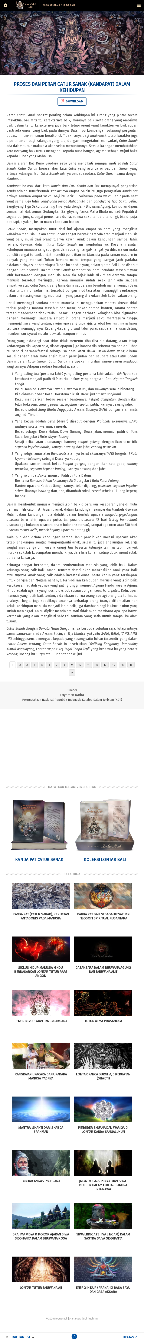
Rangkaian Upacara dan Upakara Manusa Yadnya (41, 1076)
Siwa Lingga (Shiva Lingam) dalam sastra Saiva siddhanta (103, 1236)
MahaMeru (75, 1318)
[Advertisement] (72, 743)
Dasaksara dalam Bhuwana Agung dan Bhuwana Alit (103, 970)
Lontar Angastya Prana (41, 1181)
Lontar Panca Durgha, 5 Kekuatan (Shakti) (103, 1076)
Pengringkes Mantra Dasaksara (40, 1021)
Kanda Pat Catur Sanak (39, 859)
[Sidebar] (5, 5)
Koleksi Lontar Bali (105, 859)
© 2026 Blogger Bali (56, 1318)
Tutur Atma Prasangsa (103, 1021)
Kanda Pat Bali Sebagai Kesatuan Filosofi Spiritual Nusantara (103, 916)
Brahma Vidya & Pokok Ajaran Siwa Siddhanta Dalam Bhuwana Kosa (41, 1236)
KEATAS (128, 1337)
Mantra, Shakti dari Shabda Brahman (40, 1130)
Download (72, 101)
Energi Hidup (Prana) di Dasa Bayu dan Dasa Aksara (103, 1290)
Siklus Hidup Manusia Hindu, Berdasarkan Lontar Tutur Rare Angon (40, 972)
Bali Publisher (90, 1318)
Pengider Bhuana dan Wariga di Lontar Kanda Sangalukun (103, 1130)
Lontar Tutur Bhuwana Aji (41, 1288)
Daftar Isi (21, 1337)
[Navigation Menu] (138, 5)
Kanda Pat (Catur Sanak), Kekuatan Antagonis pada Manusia (41, 916)
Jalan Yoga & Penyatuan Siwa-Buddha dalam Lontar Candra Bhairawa (103, 1185)
